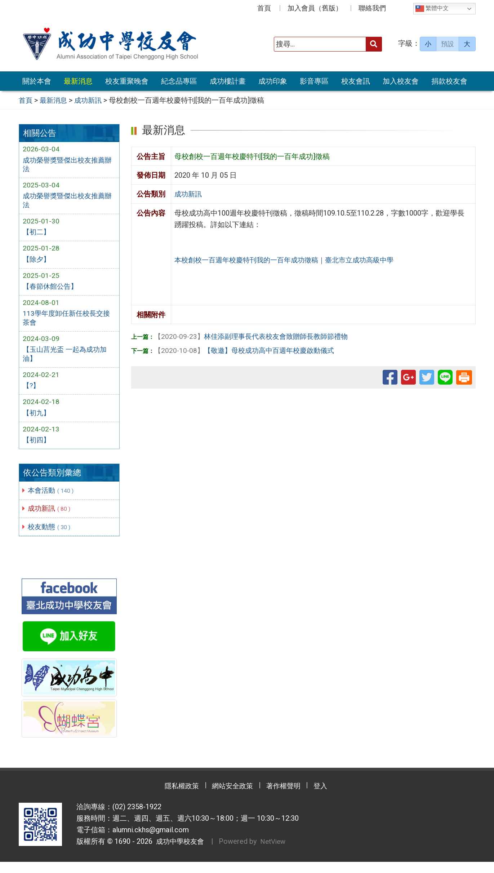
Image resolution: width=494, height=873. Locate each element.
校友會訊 (355, 81)
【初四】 (37, 449)
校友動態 (51, 537)
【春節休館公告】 (51, 291)
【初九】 (37, 421)
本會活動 (52, 500)
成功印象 (272, 81)
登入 (328, 797)
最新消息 (78, 81)
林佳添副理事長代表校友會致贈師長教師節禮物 (255, 336)
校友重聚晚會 (126, 81)
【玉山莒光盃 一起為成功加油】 (67, 361)
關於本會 (36, 81)
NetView (276, 852)
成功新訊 (51, 518)
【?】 (32, 393)
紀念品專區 (179, 81)
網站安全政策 (230, 797)
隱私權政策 (175, 797)
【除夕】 (37, 263)
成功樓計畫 (228, 81)
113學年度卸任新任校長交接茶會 (68, 324)
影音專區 (314, 81)
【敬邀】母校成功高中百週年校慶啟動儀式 (248, 349)
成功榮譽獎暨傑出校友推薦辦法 (66, 165)
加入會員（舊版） (315, 8)
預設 (447, 44)
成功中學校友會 (179, 852)
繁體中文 (432, 8)
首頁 (264, 8)
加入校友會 (401, 81)
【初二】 (37, 235)
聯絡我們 (372, 8)
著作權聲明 (286, 797)
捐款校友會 (449, 81)
